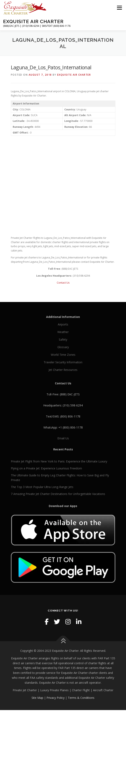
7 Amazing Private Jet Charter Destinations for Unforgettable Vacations (58, 494)
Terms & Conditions (81, 698)
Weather (63, 332)
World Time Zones (63, 355)
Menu (119, 7)
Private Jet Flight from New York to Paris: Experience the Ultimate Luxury (59, 461)
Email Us (63, 438)
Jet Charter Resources (63, 370)
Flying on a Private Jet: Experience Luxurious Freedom (46, 468)
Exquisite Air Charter (33, 21)
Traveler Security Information (63, 362)
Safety (63, 339)
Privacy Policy (56, 698)
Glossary (63, 347)
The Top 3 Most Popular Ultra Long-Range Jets (42, 487)
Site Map (37, 698)
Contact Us (63, 282)
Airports (63, 324)
